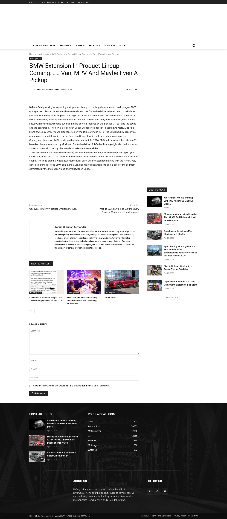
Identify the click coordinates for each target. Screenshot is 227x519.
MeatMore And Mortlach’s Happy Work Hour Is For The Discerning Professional (82, 300)
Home (32, 54)
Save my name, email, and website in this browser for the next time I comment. (71, 385)
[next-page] (36, 311)
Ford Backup (110, 297)
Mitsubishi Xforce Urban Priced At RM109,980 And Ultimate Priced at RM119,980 (180, 217)
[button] (194, 45)
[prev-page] (31, 311)
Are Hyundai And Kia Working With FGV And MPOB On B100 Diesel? (178, 200)
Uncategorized (43, 54)
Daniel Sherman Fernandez (47, 89)
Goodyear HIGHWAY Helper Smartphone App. (53, 208)
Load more (172, 297)
